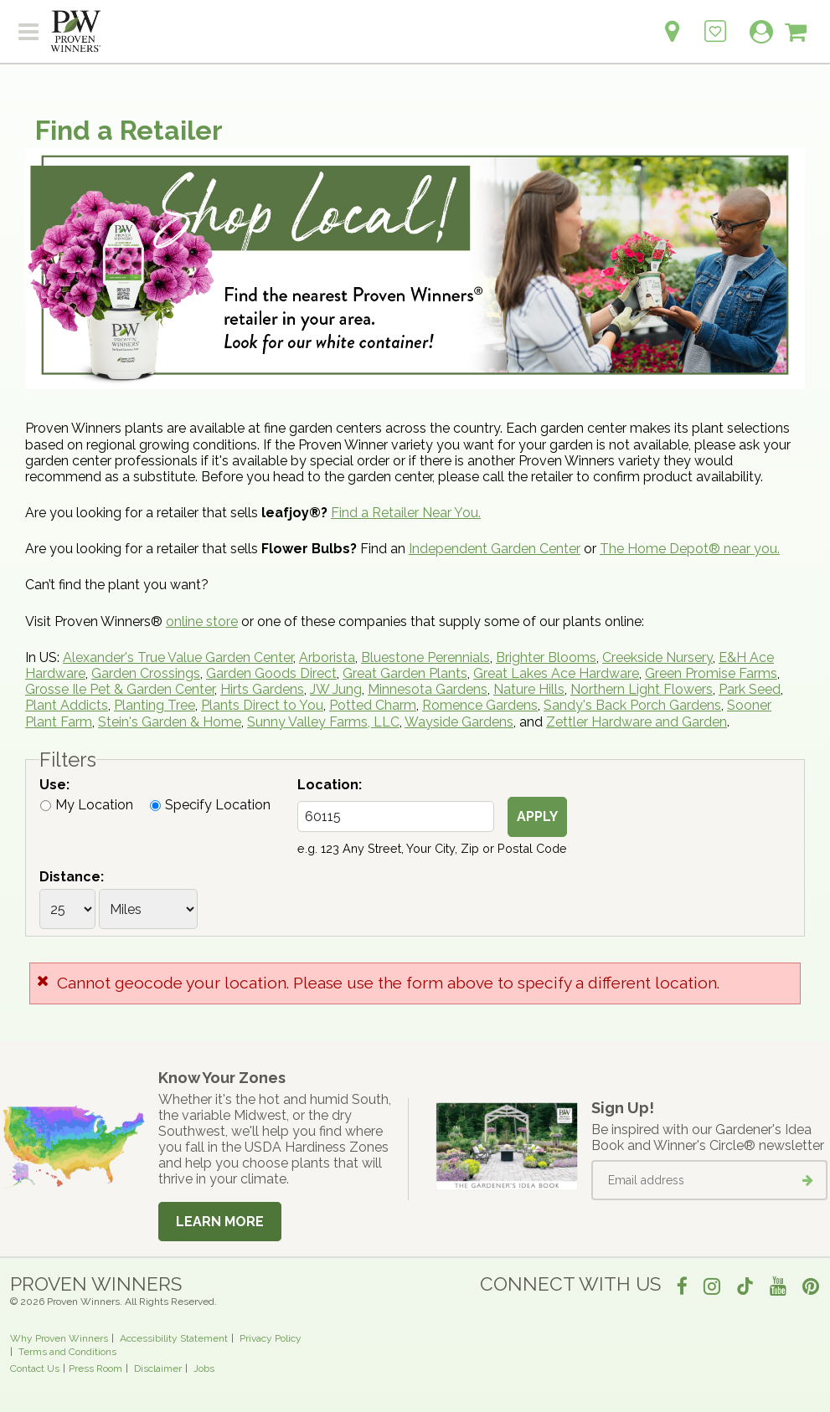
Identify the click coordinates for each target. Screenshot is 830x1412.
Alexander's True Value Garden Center (178, 657)
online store (202, 621)
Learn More (220, 1222)
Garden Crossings (145, 673)
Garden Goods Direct (271, 673)
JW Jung (336, 689)
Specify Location (210, 805)
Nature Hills (529, 689)
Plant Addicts (66, 705)
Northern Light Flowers (641, 689)
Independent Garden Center (494, 549)
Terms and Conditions (67, 1352)
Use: (54, 785)
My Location (86, 805)
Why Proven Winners (59, 1338)
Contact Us (34, 1368)
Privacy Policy (271, 1338)
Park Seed (750, 689)
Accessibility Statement (174, 1338)
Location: (329, 785)
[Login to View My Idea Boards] (715, 22)
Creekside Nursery (657, 657)
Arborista (327, 657)
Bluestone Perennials (425, 657)
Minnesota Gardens (427, 689)
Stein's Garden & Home (169, 722)
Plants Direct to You (262, 705)
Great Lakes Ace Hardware (556, 673)
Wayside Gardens (459, 722)
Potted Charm (372, 705)
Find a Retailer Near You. (406, 513)
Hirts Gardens (262, 689)
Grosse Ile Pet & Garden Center (119, 689)
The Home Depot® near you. (690, 549)
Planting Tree (154, 705)
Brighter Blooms (546, 657)
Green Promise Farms (711, 673)
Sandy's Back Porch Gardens (632, 705)
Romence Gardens (480, 705)
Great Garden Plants (405, 673)
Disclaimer (158, 1368)
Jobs (203, 1368)
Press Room (95, 1368)
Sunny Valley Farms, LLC (323, 722)
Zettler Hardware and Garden (636, 722)
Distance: (71, 877)
